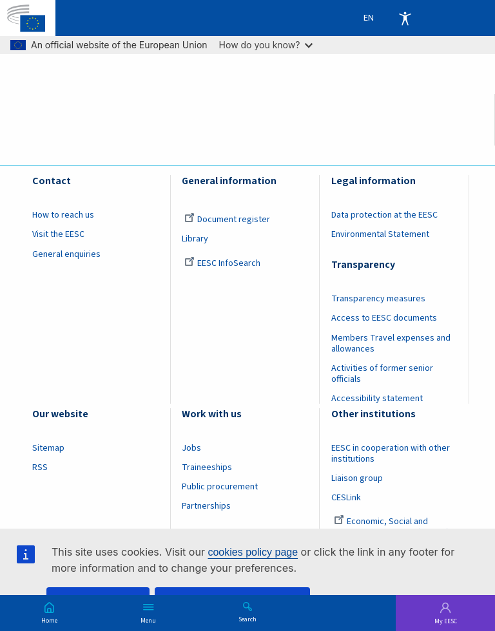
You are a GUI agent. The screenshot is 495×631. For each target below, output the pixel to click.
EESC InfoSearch (222, 263)
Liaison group (357, 478)
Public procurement (220, 486)
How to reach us (63, 215)
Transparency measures (378, 298)
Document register (227, 219)
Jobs (191, 448)
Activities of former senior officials (382, 374)
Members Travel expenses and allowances (391, 343)
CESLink (346, 497)
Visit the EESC (58, 234)
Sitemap (48, 448)
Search (247, 619)
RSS (40, 467)
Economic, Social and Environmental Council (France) (391, 527)
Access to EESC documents (384, 318)
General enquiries (66, 254)
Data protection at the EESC (384, 215)
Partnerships (206, 506)
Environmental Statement (380, 234)
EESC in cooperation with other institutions (390, 454)
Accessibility (405, 18)
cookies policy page (253, 552)
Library (195, 238)
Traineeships (207, 467)
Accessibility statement (377, 398)
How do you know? (266, 44)
